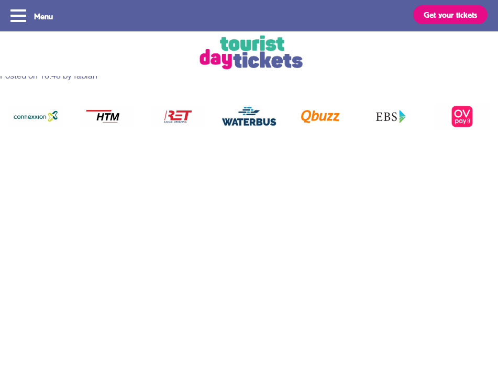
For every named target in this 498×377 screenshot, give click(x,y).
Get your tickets (450, 14)
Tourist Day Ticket (249, 53)
